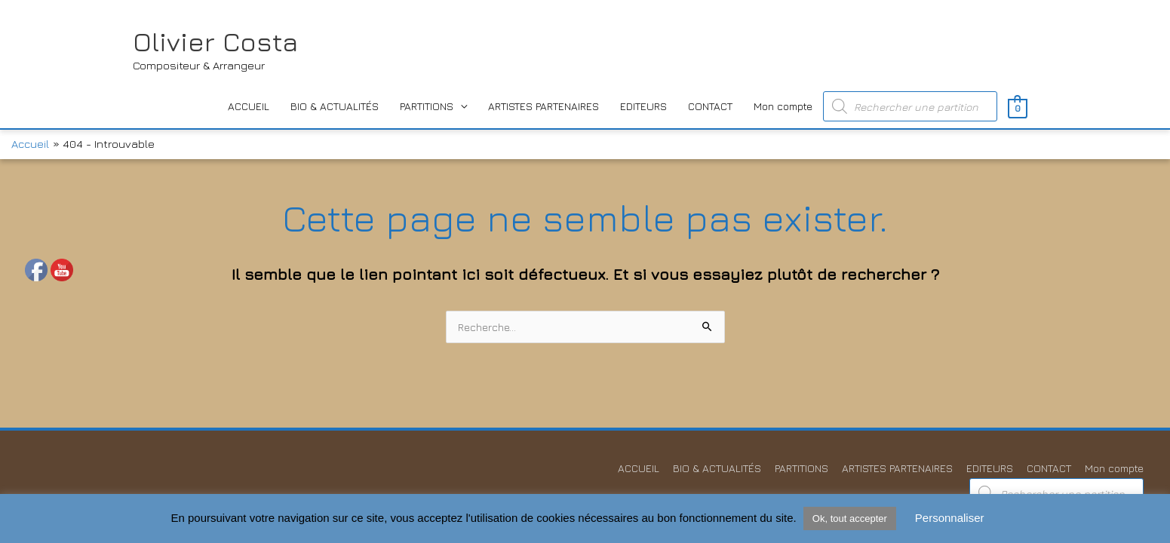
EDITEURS (643, 106)
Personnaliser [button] (949, 517)
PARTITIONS (426, 106)
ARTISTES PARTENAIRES (543, 106)
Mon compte (783, 106)
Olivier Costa (215, 41)
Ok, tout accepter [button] (849, 518)
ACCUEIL (248, 106)
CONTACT (710, 106)
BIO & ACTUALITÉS (334, 106)
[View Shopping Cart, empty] (1017, 106)
